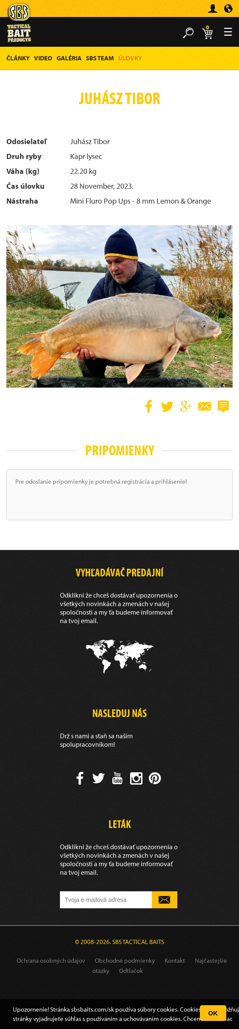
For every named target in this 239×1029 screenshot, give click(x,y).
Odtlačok (131, 971)
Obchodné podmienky (125, 960)
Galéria (69, 58)
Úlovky (130, 58)
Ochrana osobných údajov (51, 960)
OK (213, 1013)
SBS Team (100, 58)
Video (43, 58)
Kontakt (175, 960)
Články (18, 58)
